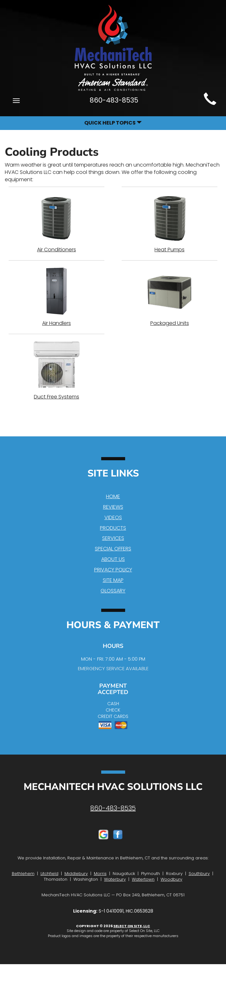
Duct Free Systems (56, 370)
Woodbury (171, 879)
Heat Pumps (169, 223)
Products (113, 528)
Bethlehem (23, 874)
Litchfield (49, 874)
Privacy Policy (113, 569)
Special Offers (113, 548)
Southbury (199, 874)
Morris (100, 874)
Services (113, 538)
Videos (113, 517)
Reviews (113, 507)
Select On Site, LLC (131, 925)
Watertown (143, 879)
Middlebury (76, 874)
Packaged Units (169, 297)
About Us (113, 559)
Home (113, 496)
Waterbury (115, 879)
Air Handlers (56, 297)
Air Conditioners (56, 223)
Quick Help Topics (113, 122)
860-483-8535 (113, 808)
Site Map (113, 580)
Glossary (113, 590)
